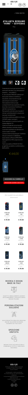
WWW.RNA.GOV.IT (13, 376)
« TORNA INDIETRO (19, 13)
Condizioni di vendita (11, 379)
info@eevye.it (14, 375)
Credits (14, 381)
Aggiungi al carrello (14, 179)
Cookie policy (18, 379)
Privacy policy (14, 380)
